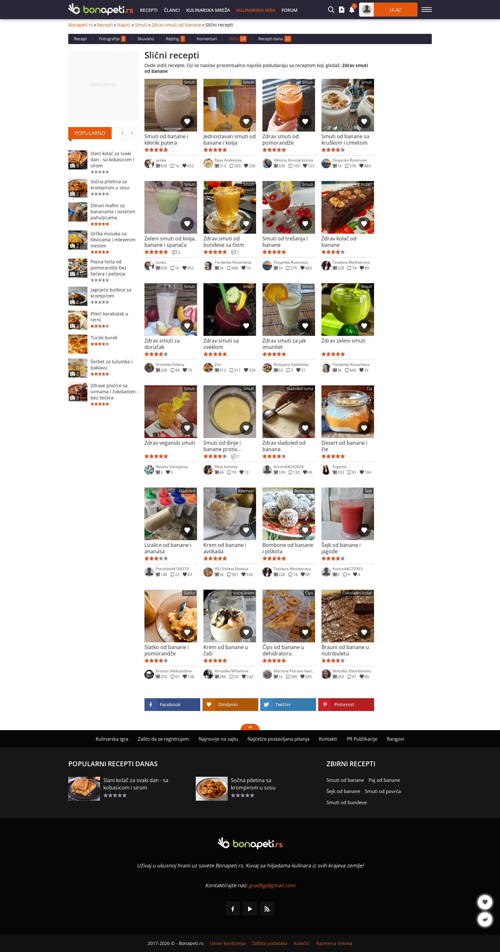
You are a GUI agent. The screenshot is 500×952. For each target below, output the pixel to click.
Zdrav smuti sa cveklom (221, 343)
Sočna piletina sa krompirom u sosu (110, 184)
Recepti (149, 10)
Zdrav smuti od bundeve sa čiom (223, 241)
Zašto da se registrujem (163, 739)
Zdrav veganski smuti (169, 443)
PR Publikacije (362, 739)
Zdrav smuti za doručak (162, 343)
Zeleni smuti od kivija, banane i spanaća (170, 241)
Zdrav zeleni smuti (343, 340)
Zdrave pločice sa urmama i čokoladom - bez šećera (114, 391)
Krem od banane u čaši (225, 650)
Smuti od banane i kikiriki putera (166, 139)
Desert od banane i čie (344, 446)
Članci (172, 10)
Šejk (368, 491)
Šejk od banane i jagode (341, 548)
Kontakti (328, 739)
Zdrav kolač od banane (339, 241)
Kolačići (302, 943)
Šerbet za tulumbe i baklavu (112, 365)
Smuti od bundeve (347, 802)
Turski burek (104, 338)
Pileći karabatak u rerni (109, 317)
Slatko (189, 593)
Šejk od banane (343, 791)
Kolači (366, 184)
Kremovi (246, 491)
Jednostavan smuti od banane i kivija (229, 139)
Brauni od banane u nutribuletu (345, 650)
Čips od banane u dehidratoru (283, 650)
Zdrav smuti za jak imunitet (284, 343)
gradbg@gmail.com (272, 885)
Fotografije (112, 39)
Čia (369, 388)
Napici (124, 24)
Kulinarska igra (255, 10)
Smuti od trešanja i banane (285, 241)
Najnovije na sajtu (218, 739)
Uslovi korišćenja (228, 943)
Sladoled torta (299, 388)
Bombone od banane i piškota (287, 548)
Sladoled (187, 491)
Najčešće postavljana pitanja (278, 739)
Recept (80, 39)
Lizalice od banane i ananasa (167, 548)
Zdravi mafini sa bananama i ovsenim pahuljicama (113, 211)
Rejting (175, 39)
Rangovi (395, 739)
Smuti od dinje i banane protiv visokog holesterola (226, 446)
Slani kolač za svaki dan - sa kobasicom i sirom (112, 159)
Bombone (303, 491)
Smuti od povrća (383, 791)
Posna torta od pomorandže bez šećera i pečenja (109, 268)
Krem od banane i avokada (224, 548)
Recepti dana (274, 39)
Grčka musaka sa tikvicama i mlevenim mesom (113, 239)
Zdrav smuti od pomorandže (280, 139)
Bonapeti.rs (80, 24)
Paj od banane (384, 780)
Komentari (207, 39)
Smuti (141, 24)
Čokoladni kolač (357, 593)
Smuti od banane (345, 780)
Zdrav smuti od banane (176, 24)
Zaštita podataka (269, 943)
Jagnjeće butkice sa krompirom (111, 293)
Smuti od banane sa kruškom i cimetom (345, 139)
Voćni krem (243, 593)
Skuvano (145, 39)
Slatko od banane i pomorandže (166, 650)
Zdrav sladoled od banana (283, 446)
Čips (309, 593)
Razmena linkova (334, 943)
